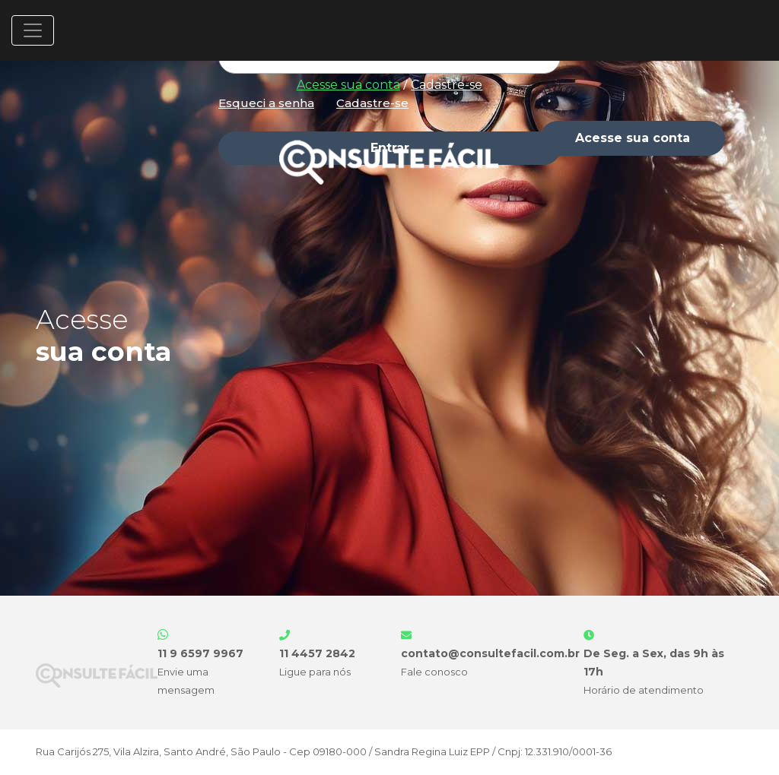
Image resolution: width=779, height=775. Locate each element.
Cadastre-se (446, 85)
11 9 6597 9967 (200, 653)
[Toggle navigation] (32, 30)
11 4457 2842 (317, 653)
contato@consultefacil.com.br (490, 653)
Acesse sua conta (348, 85)
